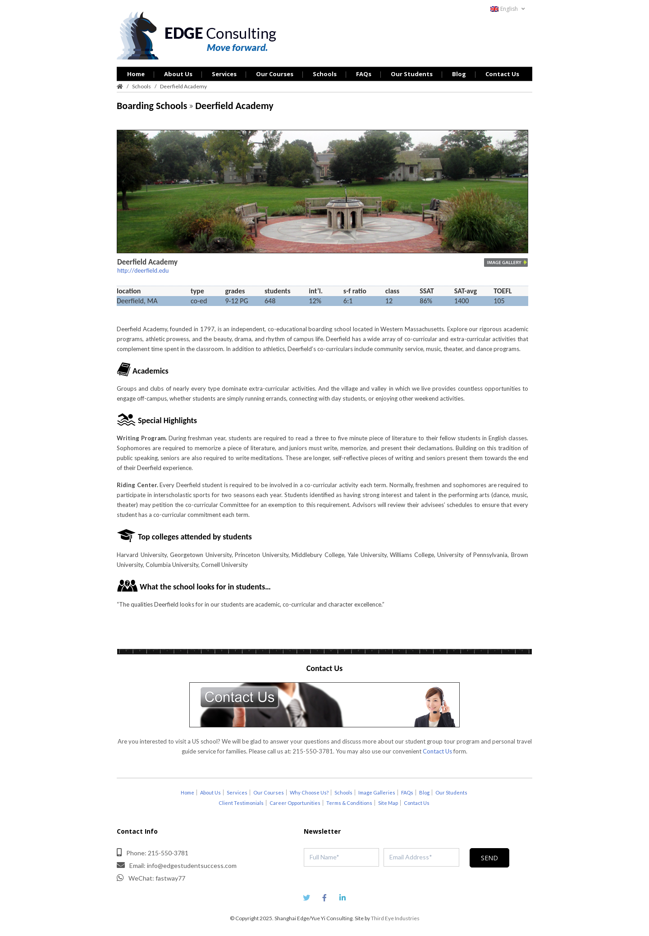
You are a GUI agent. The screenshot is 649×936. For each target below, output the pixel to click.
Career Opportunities (295, 803)
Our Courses (274, 74)
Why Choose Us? (309, 792)
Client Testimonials (241, 803)
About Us (178, 74)
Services (224, 74)
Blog (459, 74)
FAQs (363, 74)
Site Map (388, 803)
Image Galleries (376, 792)
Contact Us (502, 74)
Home (136, 74)
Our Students (412, 74)
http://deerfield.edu (143, 270)
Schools (325, 74)
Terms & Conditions (349, 803)
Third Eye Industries (395, 918)
